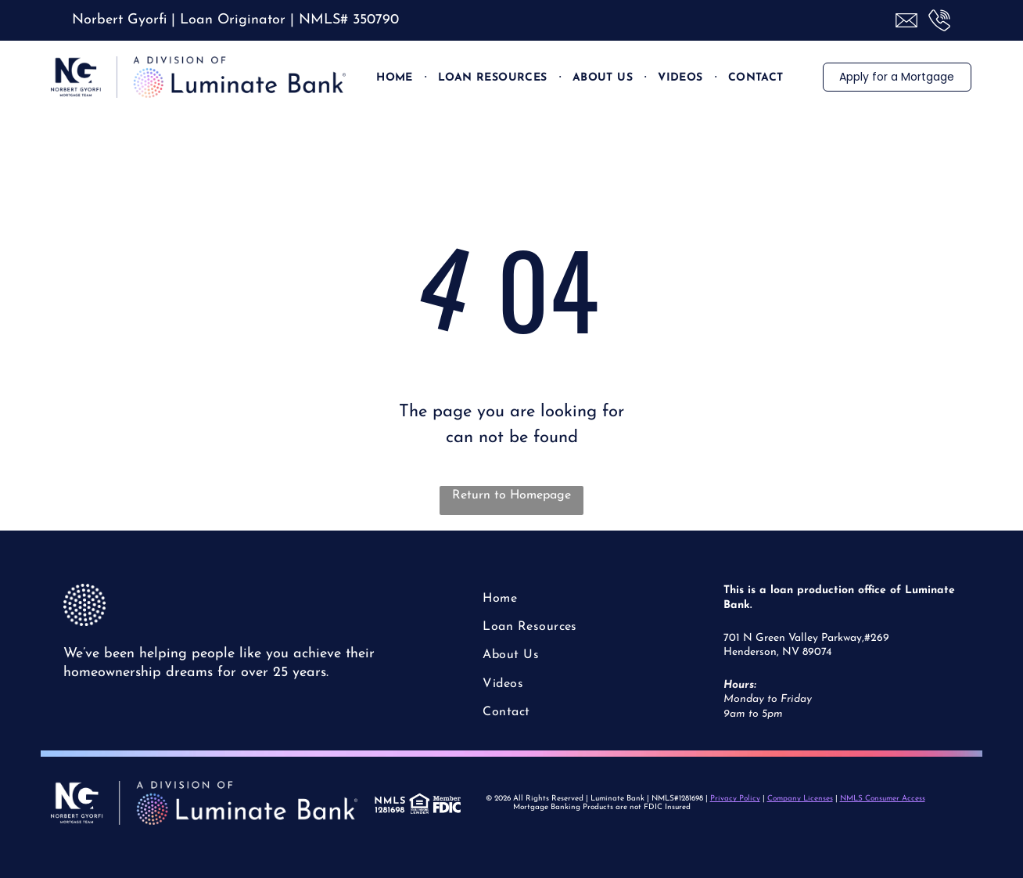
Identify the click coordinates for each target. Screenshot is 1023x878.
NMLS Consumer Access (882, 798)
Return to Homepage (511, 495)
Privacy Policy (735, 798)
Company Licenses (800, 798)
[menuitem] (395, 77)
